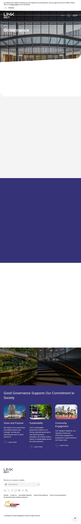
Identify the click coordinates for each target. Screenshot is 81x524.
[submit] (38, 484)
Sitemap (6, 495)
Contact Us (13, 495)
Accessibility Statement (25, 495)
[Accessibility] (75, 518)
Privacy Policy (14, 4)
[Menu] (75, 15)
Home (6, 25)
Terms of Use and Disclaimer (58, 495)
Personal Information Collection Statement (16, 497)
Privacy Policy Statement (41, 495)
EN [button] (62, 15)
